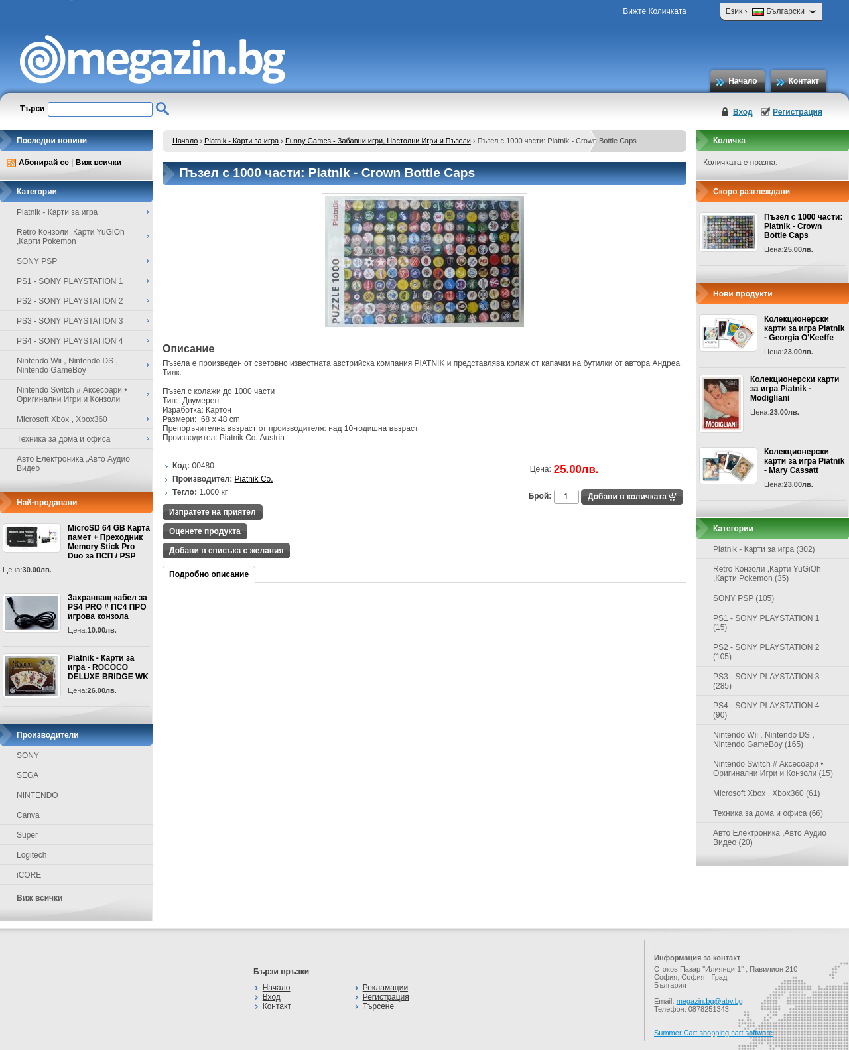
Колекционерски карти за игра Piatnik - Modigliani (794, 389)
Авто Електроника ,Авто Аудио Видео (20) (769, 837)
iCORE (29, 875)
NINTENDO (37, 795)
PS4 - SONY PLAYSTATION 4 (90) (766, 710)
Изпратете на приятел (212, 512)
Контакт (804, 81)
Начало (742, 81)
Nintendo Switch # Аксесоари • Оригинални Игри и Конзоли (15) (773, 768)
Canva (28, 815)
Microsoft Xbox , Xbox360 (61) (766, 793)
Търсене (378, 1006)
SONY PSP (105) (743, 598)
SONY (28, 755)
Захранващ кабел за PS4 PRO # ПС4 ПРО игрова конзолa (107, 607)
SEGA (27, 775)
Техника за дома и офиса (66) (768, 813)
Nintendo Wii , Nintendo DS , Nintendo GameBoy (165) (764, 739)
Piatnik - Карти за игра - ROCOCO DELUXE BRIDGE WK (108, 667)
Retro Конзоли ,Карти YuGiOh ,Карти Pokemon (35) (767, 573)
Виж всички (98, 162)
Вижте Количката (654, 11)
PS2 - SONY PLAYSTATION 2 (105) (766, 652)
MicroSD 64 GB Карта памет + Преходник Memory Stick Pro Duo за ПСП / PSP (109, 541)
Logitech (31, 855)
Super (27, 835)
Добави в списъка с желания (226, 550)
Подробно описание (209, 574)
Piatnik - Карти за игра (241, 141)
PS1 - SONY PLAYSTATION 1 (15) (766, 623)
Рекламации (385, 987)
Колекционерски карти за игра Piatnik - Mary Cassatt (804, 461)
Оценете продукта (205, 531)
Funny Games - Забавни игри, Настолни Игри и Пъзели (378, 141)
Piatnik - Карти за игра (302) (764, 549)
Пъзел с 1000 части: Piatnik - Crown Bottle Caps (803, 226)
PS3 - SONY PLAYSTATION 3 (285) (766, 681)
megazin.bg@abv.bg (710, 1001)
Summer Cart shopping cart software (713, 1033)
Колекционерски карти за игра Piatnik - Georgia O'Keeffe (804, 328)
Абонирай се (44, 162)
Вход (743, 112)
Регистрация (797, 112)
